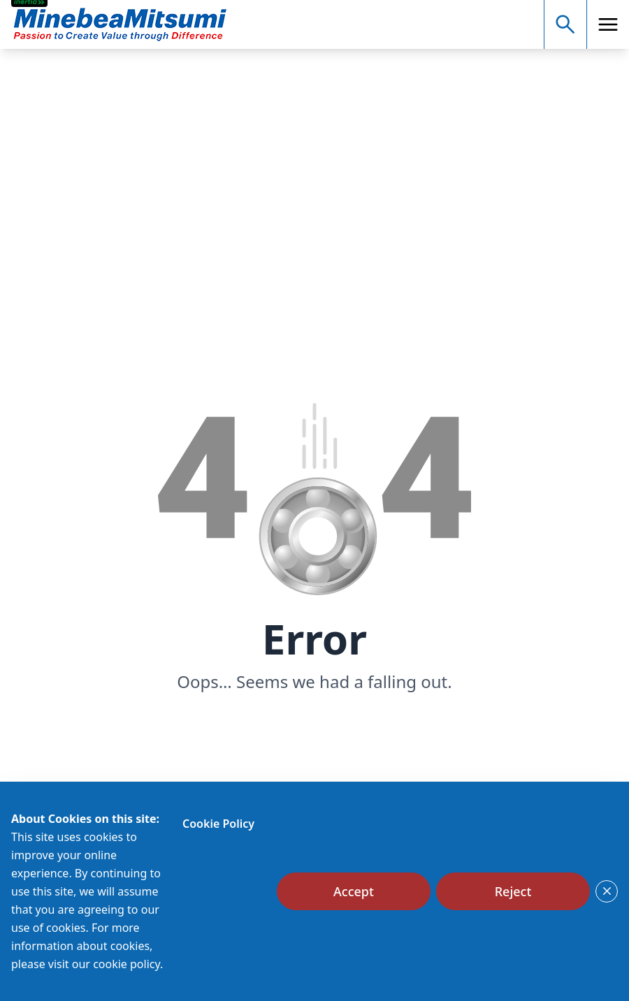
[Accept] (354, 891)
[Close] (606, 891)
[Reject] (513, 891)
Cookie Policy (218, 823)
